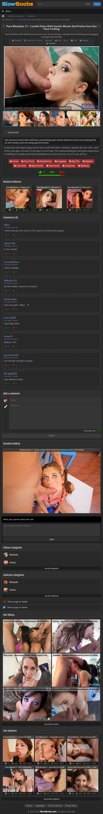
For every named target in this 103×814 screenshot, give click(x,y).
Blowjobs (18, 40)
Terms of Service (55, 805)
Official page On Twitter (17, 607)
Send (51, 539)
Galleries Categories (13, 575)
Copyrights (40, 805)
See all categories (51, 568)
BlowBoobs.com (48, 811)
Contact (29, 805)
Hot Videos (9, 614)
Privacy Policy (71, 805)
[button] (98, 49)
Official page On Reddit (18, 601)
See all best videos (51, 724)
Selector (85, 40)
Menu (8, 11)
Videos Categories (12, 547)
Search (97, 4)
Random (52, 43)
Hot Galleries (10, 730)
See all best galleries (51, 799)
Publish (51, 436)
